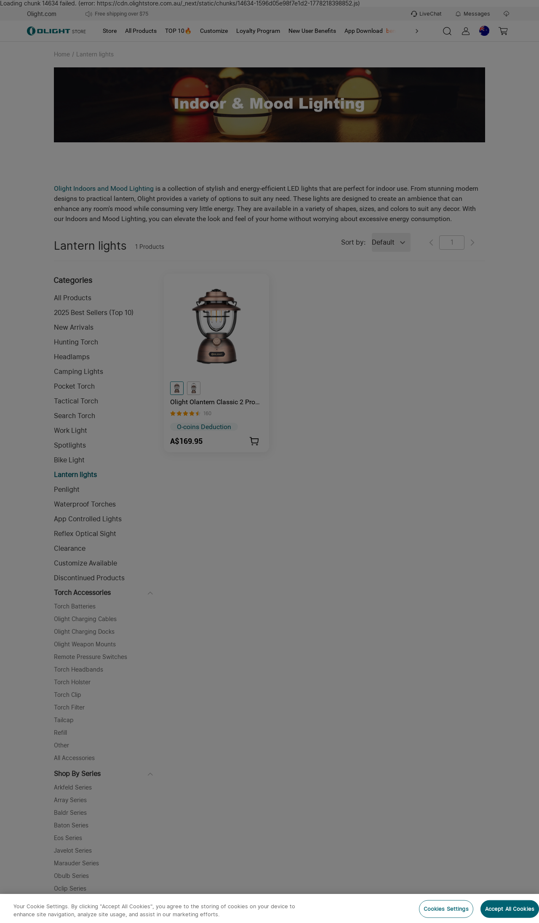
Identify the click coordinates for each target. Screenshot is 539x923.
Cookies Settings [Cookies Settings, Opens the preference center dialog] (446, 909)
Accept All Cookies (509, 909)
